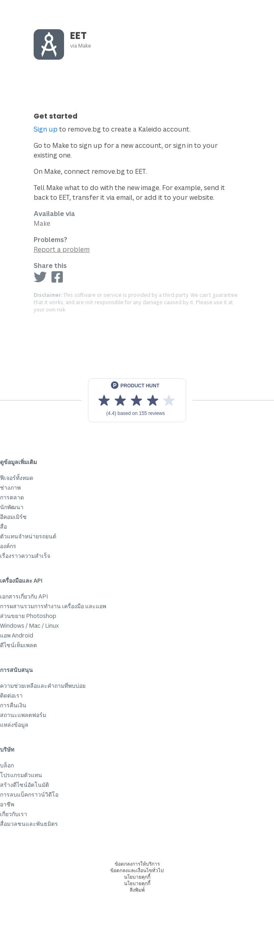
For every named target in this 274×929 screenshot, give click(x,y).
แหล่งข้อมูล (14, 724)
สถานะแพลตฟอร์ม (23, 715)
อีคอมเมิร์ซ (13, 517)
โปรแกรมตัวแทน (21, 775)
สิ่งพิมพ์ (137, 889)
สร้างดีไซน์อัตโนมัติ (24, 785)
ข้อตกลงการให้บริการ (137, 863)
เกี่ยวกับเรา (13, 814)
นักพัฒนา (12, 507)
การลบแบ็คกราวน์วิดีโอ (29, 794)
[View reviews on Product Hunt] (137, 400)
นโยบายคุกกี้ (137, 876)
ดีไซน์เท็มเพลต (18, 645)
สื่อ (3, 526)
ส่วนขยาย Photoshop (28, 616)
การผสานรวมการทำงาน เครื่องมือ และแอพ (53, 606)
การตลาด (12, 497)
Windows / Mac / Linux (29, 625)
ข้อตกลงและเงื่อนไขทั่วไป (137, 870)
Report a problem (62, 249)
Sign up (46, 129)
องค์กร (8, 546)
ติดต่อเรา (11, 695)
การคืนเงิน (13, 705)
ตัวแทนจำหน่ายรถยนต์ (28, 536)
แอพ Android (16, 635)
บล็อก (7, 765)
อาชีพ (7, 804)
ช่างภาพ (10, 487)
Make (84, 45)
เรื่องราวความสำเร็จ (25, 556)
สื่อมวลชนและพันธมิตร (29, 823)
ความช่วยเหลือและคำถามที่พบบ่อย (43, 685)
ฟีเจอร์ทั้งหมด (16, 478)
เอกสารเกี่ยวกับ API (24, 596)
